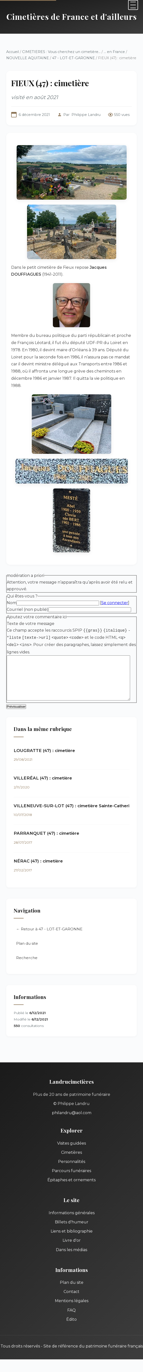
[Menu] (133, 5)
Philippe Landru (86, 114)
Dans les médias (71, 1243)
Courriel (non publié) (27, 602)
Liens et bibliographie (72, 1224)
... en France (114, 52)
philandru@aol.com (71, 1106)
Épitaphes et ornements (71, 1173)
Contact (71, 1285)
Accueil (12, 52)
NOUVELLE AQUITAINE (27, 58)
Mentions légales (71, 1294)
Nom (11, 595)
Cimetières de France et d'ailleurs (71, 16)
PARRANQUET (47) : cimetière (46, 827)
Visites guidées (71, 1136)
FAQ (71, 1303)
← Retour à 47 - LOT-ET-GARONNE (49, 922)
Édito (71, 1313)
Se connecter (114, 595)
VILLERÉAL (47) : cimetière (43, 771)
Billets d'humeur (71, 1215)
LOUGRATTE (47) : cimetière (44, 744)
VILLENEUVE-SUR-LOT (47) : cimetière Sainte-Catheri (71, 799)
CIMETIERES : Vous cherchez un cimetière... (61, 52)
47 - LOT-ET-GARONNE (73, 58)
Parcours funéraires (71, 1164)
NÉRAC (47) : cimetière (38, 854)
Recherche (26, 951)
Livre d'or (72, 1234)
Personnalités (71, 1155)
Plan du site (27, 937)
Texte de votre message (30, 616)
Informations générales (72, 1206)
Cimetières (71, 1146)
